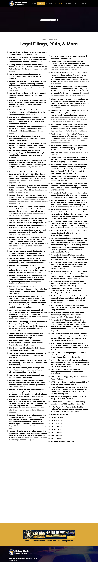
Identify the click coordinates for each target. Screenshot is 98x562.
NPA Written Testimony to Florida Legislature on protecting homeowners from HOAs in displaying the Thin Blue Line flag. (27, 370)
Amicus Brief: (14, 226)
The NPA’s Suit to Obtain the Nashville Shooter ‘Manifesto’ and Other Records (27, 349)
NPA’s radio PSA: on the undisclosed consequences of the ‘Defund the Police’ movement (67, 371)
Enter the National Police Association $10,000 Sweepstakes (49, 541)
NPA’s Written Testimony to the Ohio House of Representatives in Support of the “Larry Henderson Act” (27, 95)
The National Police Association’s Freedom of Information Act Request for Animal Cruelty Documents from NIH (69, 178)
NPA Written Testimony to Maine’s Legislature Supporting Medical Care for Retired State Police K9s (27, 355)
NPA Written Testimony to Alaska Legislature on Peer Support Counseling (27, 376)
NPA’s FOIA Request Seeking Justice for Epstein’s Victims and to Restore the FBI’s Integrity (25, 76)
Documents (58, 3)
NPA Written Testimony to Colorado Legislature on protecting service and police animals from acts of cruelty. (28, 362)
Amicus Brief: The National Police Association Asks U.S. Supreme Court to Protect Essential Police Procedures (27, 112)
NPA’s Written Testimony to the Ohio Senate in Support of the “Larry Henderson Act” (28, 53)
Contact (76, 3)
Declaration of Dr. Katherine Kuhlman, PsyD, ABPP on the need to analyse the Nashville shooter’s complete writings (27, 335)
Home (34, 3)
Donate (41, 3)
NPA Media (49, 3)
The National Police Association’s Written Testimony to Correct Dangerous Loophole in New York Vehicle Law (27, 138)
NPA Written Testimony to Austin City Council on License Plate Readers (69, 57)
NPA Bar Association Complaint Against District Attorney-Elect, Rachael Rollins (70, 383)
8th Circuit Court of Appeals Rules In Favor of (69, 296)
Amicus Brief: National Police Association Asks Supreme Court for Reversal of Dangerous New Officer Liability (28, 197)
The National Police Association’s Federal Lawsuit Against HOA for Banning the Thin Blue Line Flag (69, 136)
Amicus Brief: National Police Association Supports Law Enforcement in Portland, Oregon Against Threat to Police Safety (70, 283)
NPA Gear (68, 3)
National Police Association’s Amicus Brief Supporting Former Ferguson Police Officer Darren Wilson (68, 300)
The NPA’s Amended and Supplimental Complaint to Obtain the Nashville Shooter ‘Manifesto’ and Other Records (26, 343)
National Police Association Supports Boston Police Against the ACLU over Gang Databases (69, 307)
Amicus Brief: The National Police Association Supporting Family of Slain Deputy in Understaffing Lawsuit (69, 233)
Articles (84, 3)
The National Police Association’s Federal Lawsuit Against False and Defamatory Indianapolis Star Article (67, 250)
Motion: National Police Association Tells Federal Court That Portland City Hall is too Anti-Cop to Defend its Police (68, 290)
